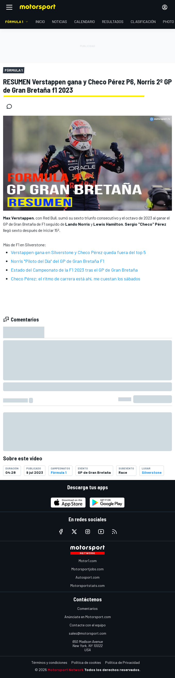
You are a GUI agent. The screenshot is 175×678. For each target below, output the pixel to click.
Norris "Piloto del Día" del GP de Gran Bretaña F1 (57, 261)
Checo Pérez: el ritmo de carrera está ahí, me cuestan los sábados (75, 278)
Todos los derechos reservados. (112, 669)
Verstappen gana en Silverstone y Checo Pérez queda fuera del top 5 (78, 252)
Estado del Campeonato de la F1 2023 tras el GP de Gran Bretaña (74, 270)
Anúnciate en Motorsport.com (87, 616)
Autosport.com (87, 577)
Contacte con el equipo (88, 625)
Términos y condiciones (49, 662)
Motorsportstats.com (87, 585)
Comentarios (87, 608)
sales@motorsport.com (87, 633)
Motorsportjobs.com (87, 569)
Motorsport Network (66, 669)
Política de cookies (86, 662)
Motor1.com (88, 560)
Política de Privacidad (122, 662)
